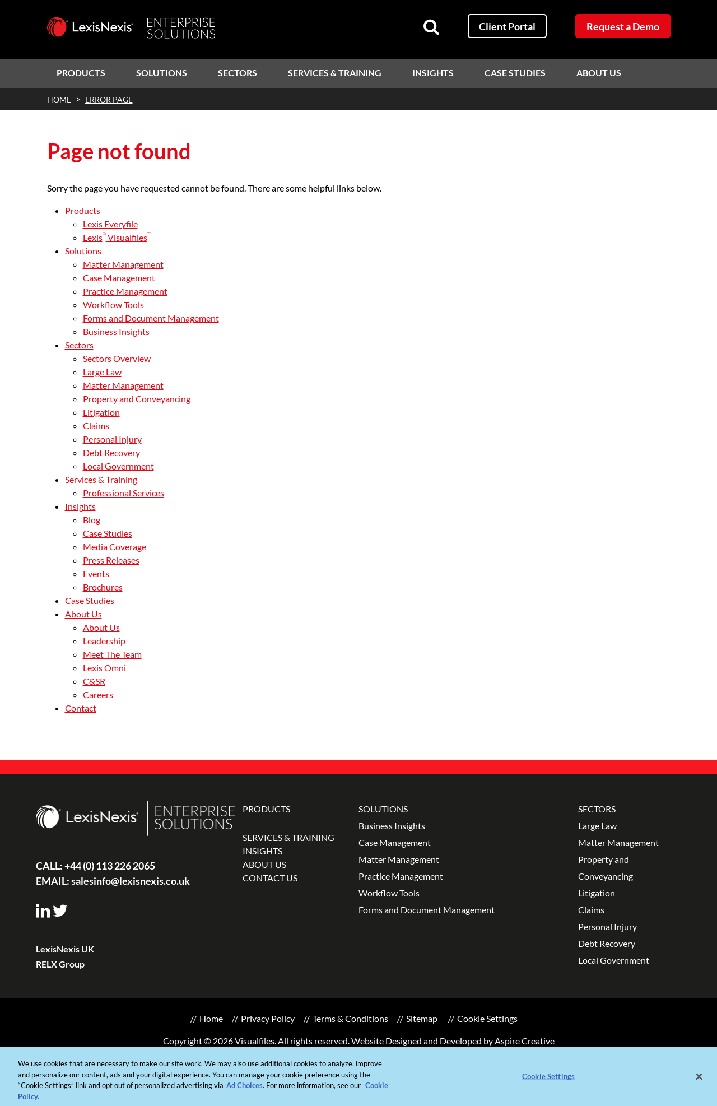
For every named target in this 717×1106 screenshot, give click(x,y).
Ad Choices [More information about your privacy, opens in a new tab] (244, 1089)
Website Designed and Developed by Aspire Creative (453, 1040)
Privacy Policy (268, 1018)
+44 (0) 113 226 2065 (95, 865)
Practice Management (125, 291)
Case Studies (515, 72)
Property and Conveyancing (136, 398)
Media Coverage (114, 546)
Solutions (161, 72)
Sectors (237, 72)
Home (211, 1018)
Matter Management (123, 264)
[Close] (699, 1080)
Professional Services (123, 492)
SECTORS (597, 808)
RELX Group (60, 964)
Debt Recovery (111, 452)
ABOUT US (264, 864)
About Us (598, 72)
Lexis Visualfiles (117, 237)
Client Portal (507, 26)
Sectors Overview (117, 358)
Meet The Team (112, 654)
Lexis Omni (104, 667)
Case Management (119, 277)
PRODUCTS (266, 808)
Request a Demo (622, 26)
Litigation (101, 412)
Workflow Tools (113, 304)
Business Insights (116, 331)
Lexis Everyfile (110, 224)
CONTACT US (270, 877)
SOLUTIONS (383, 808)
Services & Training (334, 72)
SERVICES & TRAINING (288, 837)
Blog (91, 519)
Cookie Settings (487, 1018)
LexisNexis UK (65, 949)
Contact (80, 708)
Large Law (102, 371)
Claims (96, 425)
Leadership (104, 640)
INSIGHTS (262, 850)
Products (81, 72)
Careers (98, 694)
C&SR (94, 681)
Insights (433, 72)
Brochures (103, 587)
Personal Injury (112, 439)
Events (96, 573)
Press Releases (111, 560)
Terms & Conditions (350, 1018)
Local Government (118, 466)
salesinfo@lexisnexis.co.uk (113, 881)
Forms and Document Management (151, 318)
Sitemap (421, 1018)
